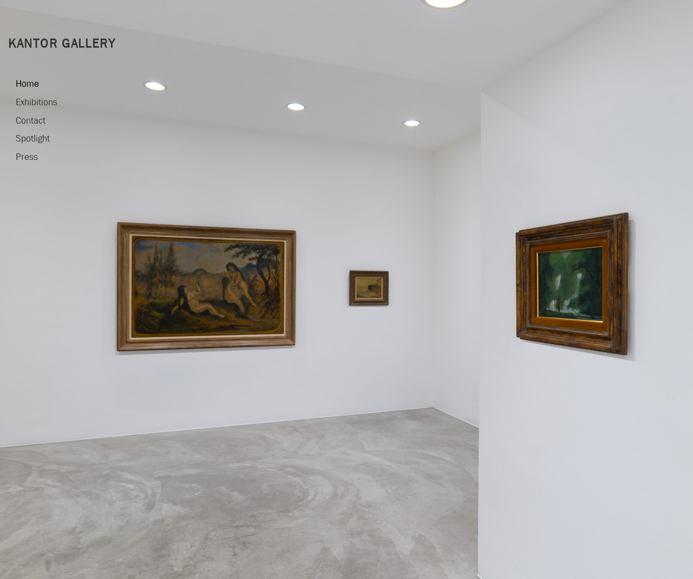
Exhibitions (36, 102)
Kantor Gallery (62, 44)
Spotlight (33, 138)
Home (27, 83)
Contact (30, 120)
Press (27, 157)
